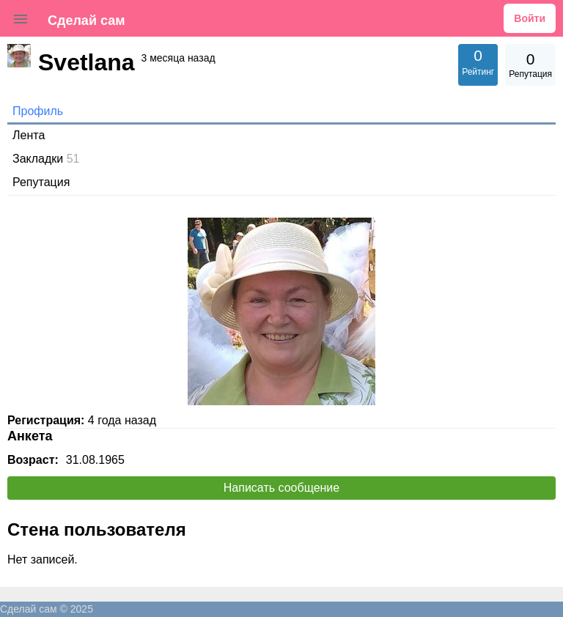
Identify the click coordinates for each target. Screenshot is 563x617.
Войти (529, 18)
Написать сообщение (281, 487)
